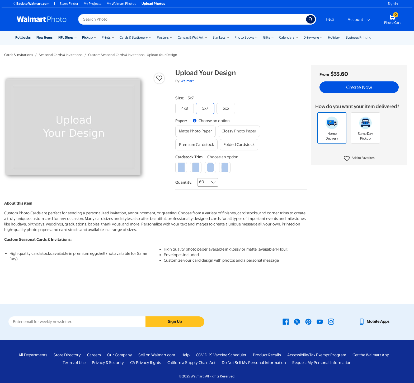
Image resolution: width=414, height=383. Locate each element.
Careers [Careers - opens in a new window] (94, 355)
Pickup (87, 37)
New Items (44, 37)
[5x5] (226, 108)
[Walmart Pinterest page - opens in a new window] (308, 321)
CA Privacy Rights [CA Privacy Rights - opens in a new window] (145, 362)
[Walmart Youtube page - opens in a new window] (320, 321)
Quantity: (183, 182)
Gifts (266, 37)
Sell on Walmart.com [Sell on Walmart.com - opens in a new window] (156, 355)
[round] (195, 167)
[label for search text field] (192, 19)
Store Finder (69, 4)
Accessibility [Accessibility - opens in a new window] (298, 355)
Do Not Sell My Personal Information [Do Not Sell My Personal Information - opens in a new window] (254, 362)
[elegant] (210, 167)
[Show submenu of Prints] (113, 37)
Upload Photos (153, 4)
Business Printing (358, 37)
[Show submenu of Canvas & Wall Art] (206, 37)
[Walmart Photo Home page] (42, 19)
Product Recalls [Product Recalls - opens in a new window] (267, 355)
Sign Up (175, 321)
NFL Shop (65, 37)
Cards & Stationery (134, 37)
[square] (181, 167)
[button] (359, 158)
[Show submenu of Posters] (171, 37)
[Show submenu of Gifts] (272, 37)
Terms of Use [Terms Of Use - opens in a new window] (74, 362)
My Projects (92, 4)
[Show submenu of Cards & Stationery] (150, 37)
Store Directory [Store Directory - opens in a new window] (67, 355)
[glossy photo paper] (239, 131)
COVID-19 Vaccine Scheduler (221, 355)
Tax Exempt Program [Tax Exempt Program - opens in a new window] (327, 355)
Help (330, 19)
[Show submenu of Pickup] (95, 37)
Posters (163, 37)
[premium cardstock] (196, 144)
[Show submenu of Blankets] (227, 37)
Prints (106, 37)
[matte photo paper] (195, 131)
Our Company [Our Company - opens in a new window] (119, 355)
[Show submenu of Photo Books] (256, 37)
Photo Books (244, 37)
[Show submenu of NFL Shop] (75, 37)
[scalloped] (224, 167)
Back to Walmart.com (31, 4)
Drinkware (311, 37)
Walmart (187, 81)
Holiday (334, 37)
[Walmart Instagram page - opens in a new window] (331, 321)
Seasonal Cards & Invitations (60, 55)
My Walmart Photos (121, 4)
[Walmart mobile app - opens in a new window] (374, 321)
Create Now (359, 87)
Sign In (393, 4)
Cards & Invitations (18, 55)
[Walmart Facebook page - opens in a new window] (286, 321)
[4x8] (184, 108)
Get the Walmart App (370, 355)
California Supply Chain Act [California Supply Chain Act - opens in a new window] (191, 362)
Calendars (286, 37)
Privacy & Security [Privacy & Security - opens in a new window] (108, 362)
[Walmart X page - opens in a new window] (297, 321)
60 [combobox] (201, 181)
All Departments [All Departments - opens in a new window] (32, 355)
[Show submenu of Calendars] (296, 37)
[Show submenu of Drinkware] (321, 37)
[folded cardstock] (239, 144)
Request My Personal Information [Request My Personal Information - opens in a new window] (321, 362)
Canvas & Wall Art (191, 37)
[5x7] (205, 108)
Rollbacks (23, 37)
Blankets (219, 37)
